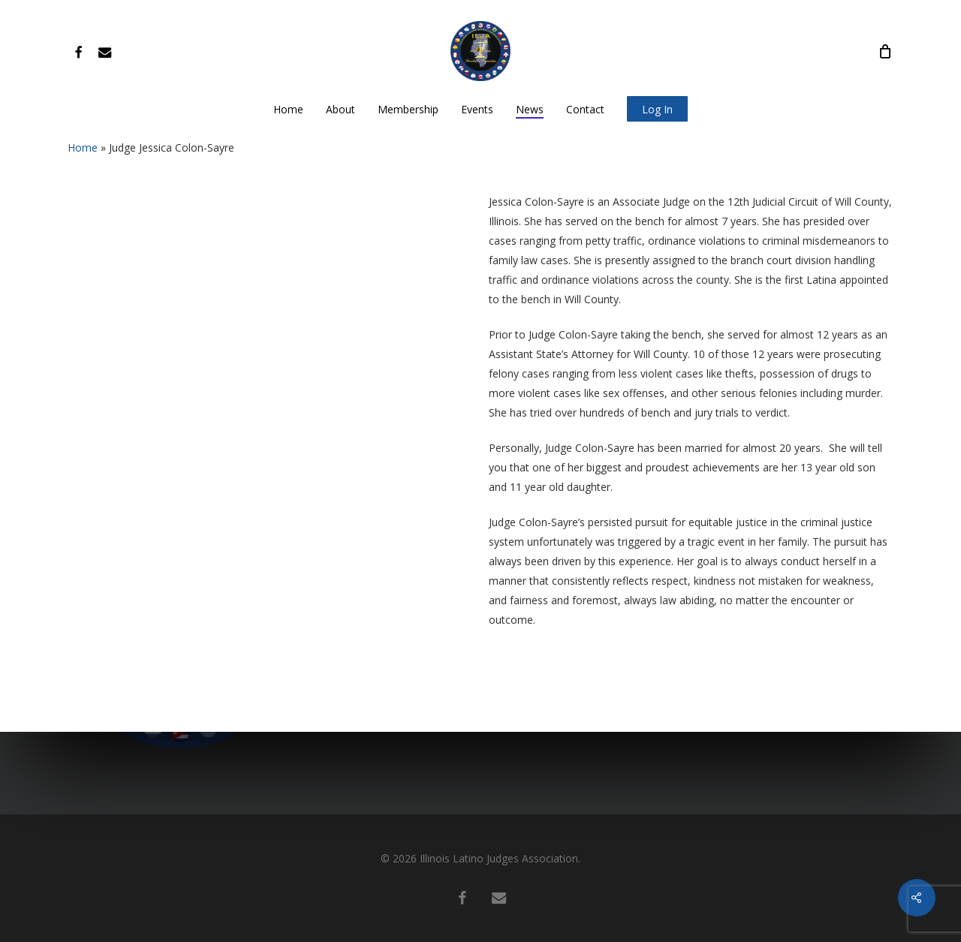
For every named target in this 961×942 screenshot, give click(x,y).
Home (83, 147)
